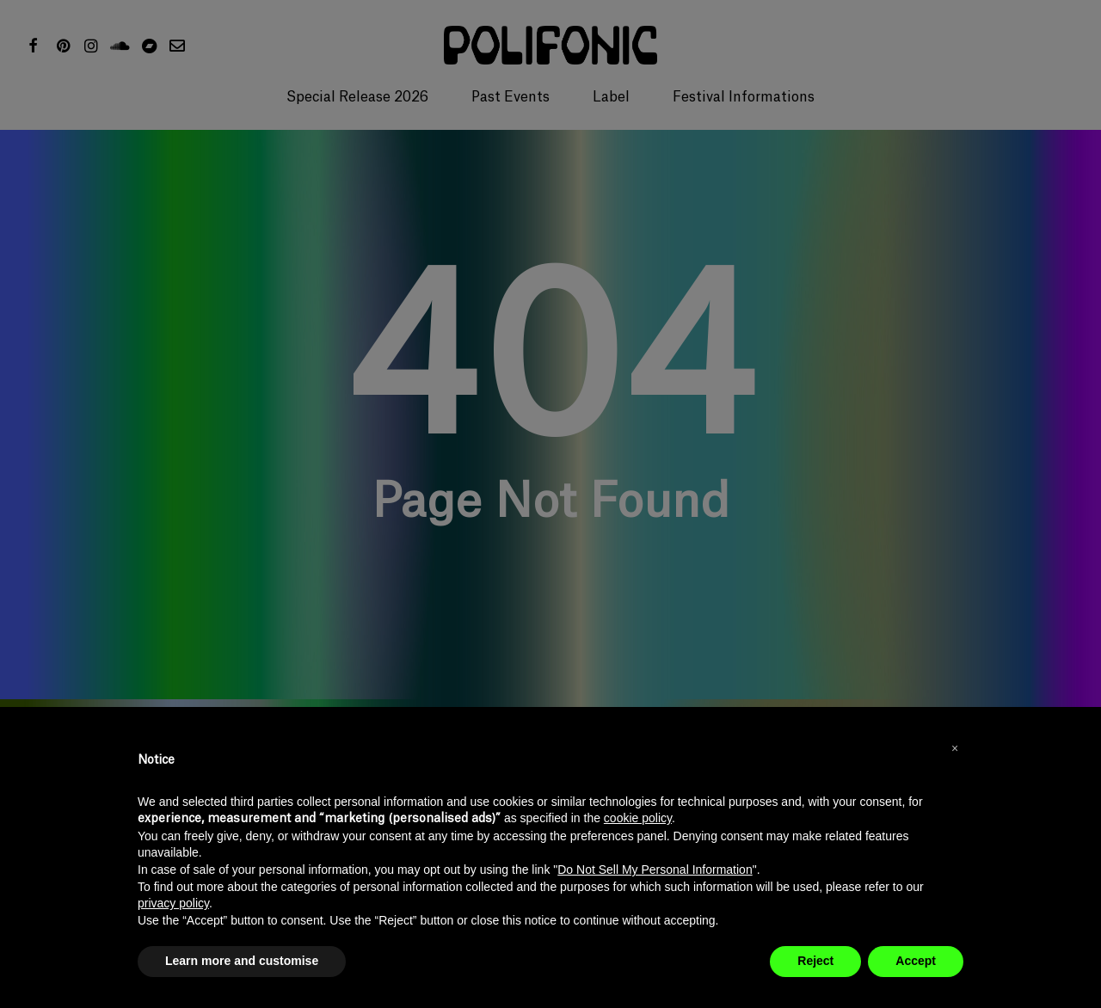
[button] (955, 748)
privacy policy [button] (173, 903)
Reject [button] (815, 961)
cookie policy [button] (638, 818)
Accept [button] (915, 961)
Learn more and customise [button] (241, 961)
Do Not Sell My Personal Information (654, 869)
